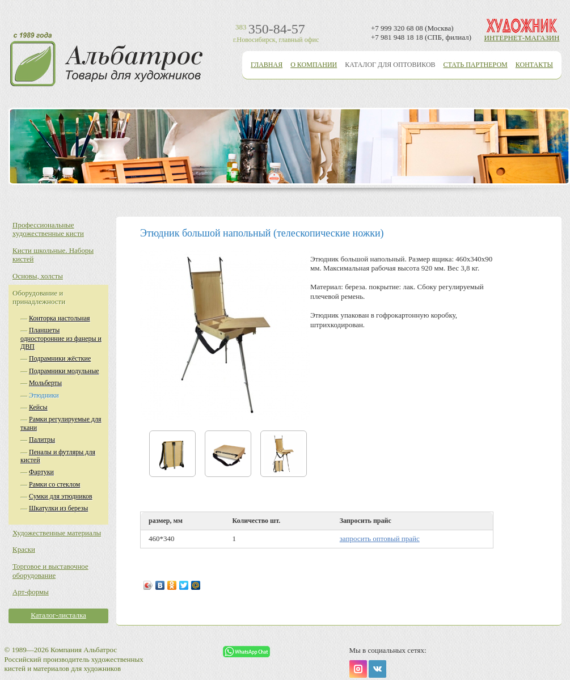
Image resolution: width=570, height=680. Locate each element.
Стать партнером (476, 65)
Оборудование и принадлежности (38, 297)
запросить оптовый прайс (380, 538)
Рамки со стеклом (54, 484)
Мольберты (45, 383)
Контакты (534, 65)
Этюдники (44, 395)
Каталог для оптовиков (390, 65)
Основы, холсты (37, 276)
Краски (23, 549)
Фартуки (41, 472)
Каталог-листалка (58, 615)
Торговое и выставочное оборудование (50, 571)
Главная (266, 65)
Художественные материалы (56, 533)
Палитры (42, 440)
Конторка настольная (59, 318)
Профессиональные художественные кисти (48, 229)
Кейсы (38, 407)
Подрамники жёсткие (60, 358)
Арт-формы (30, 592)
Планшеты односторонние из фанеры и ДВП (61, 338)
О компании (313, 65)
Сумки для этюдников (60, 496)
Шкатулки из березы (58, 508)
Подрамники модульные (64, 371)
